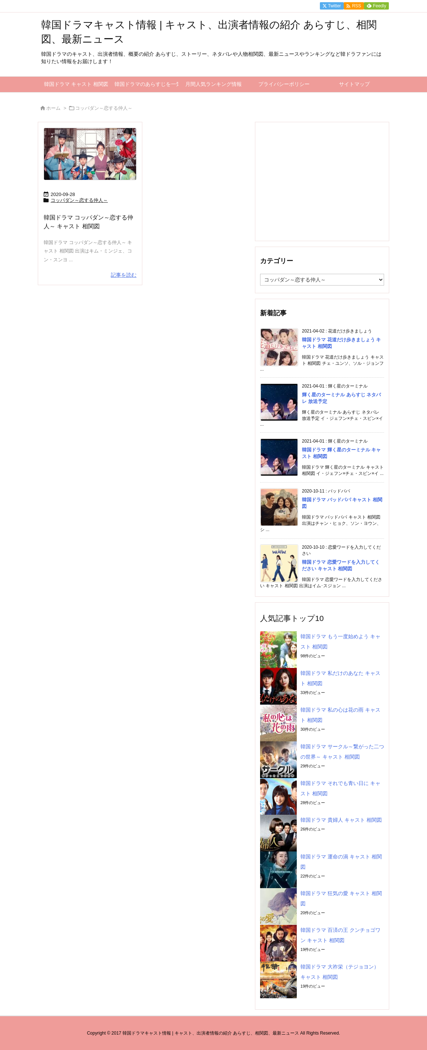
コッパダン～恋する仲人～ (79, 200)
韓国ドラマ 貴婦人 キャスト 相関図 (341, 820)
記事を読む (123, 275)
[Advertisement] (322, 181)
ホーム (53, 108)
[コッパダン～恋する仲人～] (90, 154)
